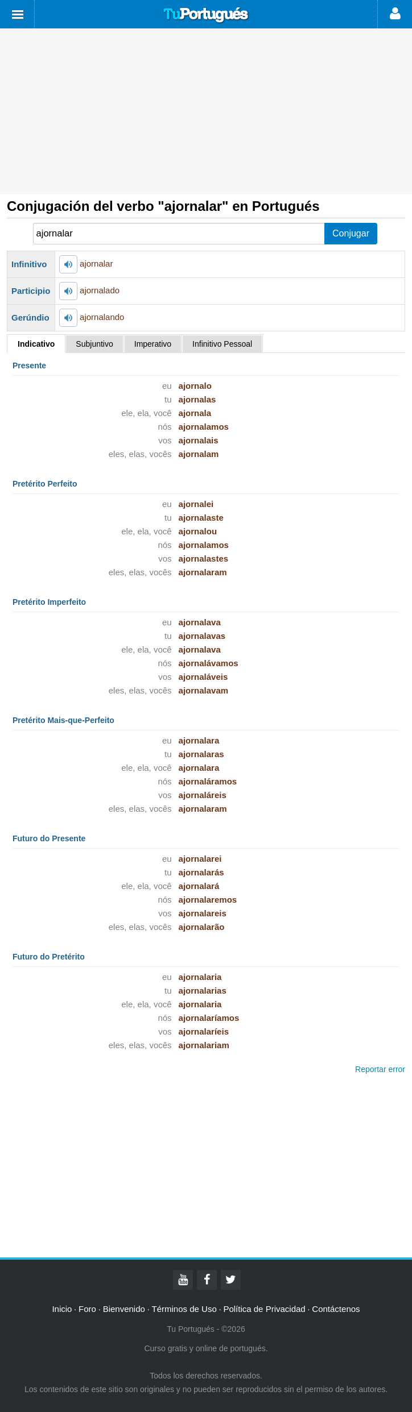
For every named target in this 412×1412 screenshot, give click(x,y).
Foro (87, 1309)
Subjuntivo (94, 343)
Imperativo (152, 343)
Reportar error (380, 1069)
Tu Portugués (206, 15)
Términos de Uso (184, 1309)
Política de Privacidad (264, 1309)
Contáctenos (336, 1309)
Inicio (62, 1309)
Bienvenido (124, 1309)
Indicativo (36, 343)
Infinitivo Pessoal (222, 343)
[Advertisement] (206, 111)
